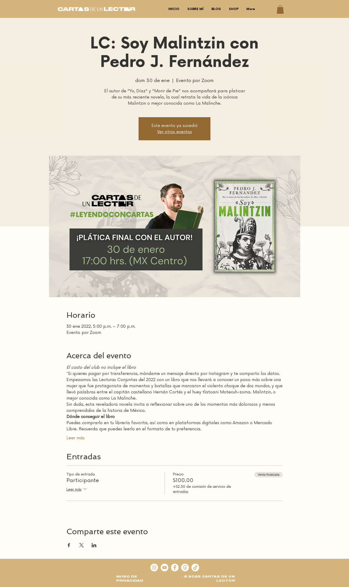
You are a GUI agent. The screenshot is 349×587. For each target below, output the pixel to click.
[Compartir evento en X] (81, 545)
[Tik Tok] (195, 567)
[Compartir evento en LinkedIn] (94, 545)
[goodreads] (185, 567)
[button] (280, 9)
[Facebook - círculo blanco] (175, 567)
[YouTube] (164, 567)
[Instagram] (154, 567)
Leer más (75, 438)
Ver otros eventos (174, 131)
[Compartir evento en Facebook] (68, 545)
